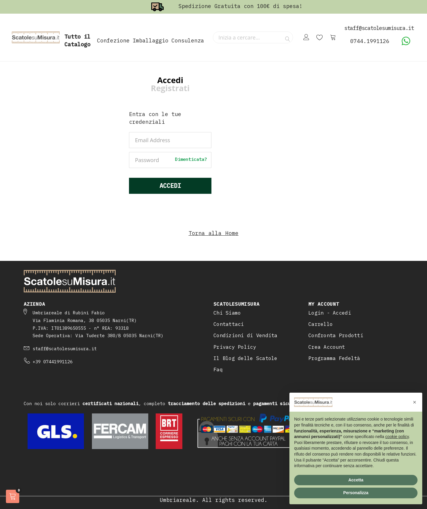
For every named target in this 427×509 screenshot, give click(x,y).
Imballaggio (150, 40)
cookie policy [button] (397, 436)
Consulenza (187, 40)
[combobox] (253, 37)
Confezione (113, 40)
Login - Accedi (329, 313)
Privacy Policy (235, 347)
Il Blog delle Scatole (246, 358)
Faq (218, 369)
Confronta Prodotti (335, 335)
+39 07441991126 (53, 361)
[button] (414, 402)
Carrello (320, 324)
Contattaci (229, 324)
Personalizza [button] (356, 492)
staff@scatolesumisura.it (65, 348)
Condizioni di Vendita (246, 335)
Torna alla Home (214, 233)
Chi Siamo (227, 313)
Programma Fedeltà (334, 358)
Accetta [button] (356, 480)
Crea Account (326, 347)
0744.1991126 (369, 41)
